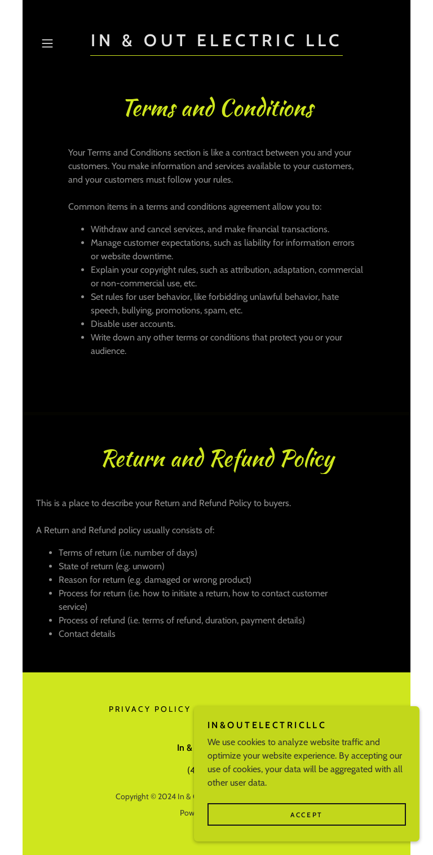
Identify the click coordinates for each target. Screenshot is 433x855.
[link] (216, 43)
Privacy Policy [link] (150, 709)
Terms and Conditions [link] (262, 709)
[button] (63, 43)
